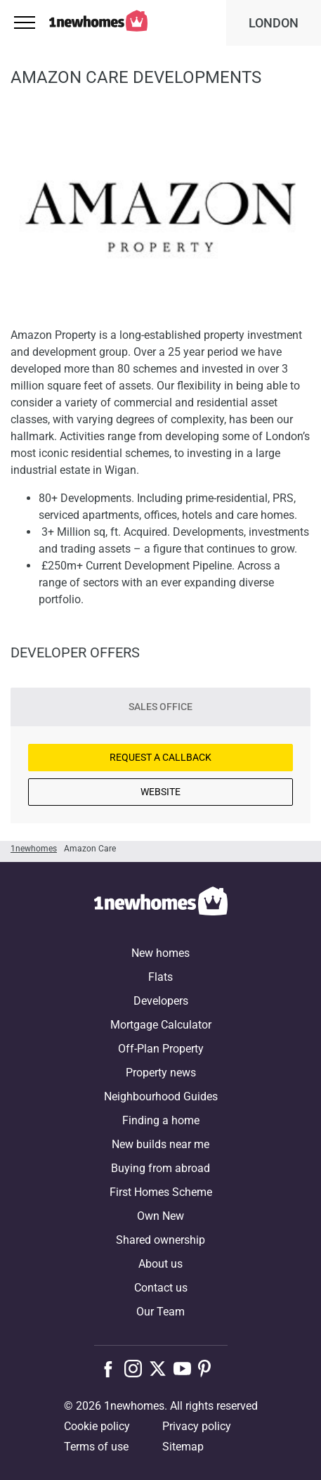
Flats (160, 977)
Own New (160, 1216)
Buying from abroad (160, 1168)
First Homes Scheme (161, 1192)
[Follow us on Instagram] (136, 1368)
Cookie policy (97, 1426)
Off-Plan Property (161, 1048)
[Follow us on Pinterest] (210, 1368)
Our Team (160, 1311)
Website (160, 791)
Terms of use (96, 1446)
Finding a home (160, 1120)
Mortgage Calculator (160, 1024)
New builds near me (160, 1144)
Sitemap (183, 1446)
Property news (161, 1072)
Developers (160, 1001)
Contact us (161, 1287)
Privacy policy (196, 1426)
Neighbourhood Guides (161, 1096)
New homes (160, 953)
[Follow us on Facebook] (111, 1367)
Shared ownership (160, 1240)
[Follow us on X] (161, 1368)
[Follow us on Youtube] (185, 1368)
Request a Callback (160, 757)
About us (160, 1263)
